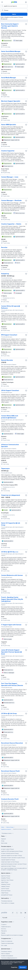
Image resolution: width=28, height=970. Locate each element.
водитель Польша (5, 875)
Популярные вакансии (6, 901)
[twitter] (16, 912)
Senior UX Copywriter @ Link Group (10, 524)
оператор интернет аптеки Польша (10, 862)
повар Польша (4, 892)
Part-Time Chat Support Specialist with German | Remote (12, 684)
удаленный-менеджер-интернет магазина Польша (14, 864)
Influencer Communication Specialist (10, 445)
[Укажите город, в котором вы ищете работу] (14, 10)
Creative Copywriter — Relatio (11, 224)
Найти (14, 14)
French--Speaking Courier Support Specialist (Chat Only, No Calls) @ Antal (12, 599)
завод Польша (4, 882)
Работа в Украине (5, 953)
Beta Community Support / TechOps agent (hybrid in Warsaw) (10, 26)
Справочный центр (6, 926)
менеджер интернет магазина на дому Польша (13, 857)
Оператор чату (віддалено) (10, 495)
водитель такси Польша (7, 880)
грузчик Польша (5, 888)
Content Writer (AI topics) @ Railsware (10, 307)
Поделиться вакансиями (7, 943)
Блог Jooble (4, 945)
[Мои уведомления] (26, 2)
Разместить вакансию (6, 941)
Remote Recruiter (7, 360)
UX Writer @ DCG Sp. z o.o (9, 552)
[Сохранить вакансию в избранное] (26, 24)
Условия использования (7, 955)
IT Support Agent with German (11, 624)
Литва (2, 841)
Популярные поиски (8, 833)
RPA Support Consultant (9, 335)
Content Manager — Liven (9, 177)
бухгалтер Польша (5, 890)
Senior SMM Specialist (8, 124)
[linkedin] (21, 912)
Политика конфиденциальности (9, 957)
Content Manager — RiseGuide (11, 200)
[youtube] (25, 912)
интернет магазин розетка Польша (10, 853)
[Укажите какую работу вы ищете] (14, 6)
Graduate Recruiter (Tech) (10, 799)
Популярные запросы (6, 951)
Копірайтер (5, 273)
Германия (3, 838)
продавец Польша (5, 878)
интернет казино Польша (7, 849)
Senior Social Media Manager (10, 51)
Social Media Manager (8, 77)
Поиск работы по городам (7, 903)
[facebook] (12, 912)
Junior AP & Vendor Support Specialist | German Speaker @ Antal (11, 652)
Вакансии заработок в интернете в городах (12, 935)
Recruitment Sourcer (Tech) (10, 771)
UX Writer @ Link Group (9, 713)
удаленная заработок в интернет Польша (11, 855)
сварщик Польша (5, 886)
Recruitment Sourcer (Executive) (12, 743)
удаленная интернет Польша (8, 866)
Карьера (3, 933)
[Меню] (2, 2)
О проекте (3, 924)
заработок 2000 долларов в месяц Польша (12, 851)
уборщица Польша (5, 884)
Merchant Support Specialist (10, 101)
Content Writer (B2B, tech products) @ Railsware (9, 417)
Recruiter (4, 247)
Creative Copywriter (7, 151)
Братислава (4, 843)
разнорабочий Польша (6, 895)
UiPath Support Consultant (10, 390)
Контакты (3, 928)
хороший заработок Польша (8, 859)
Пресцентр (4, 931)
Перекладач (5, 468)
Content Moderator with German (12, 575)
